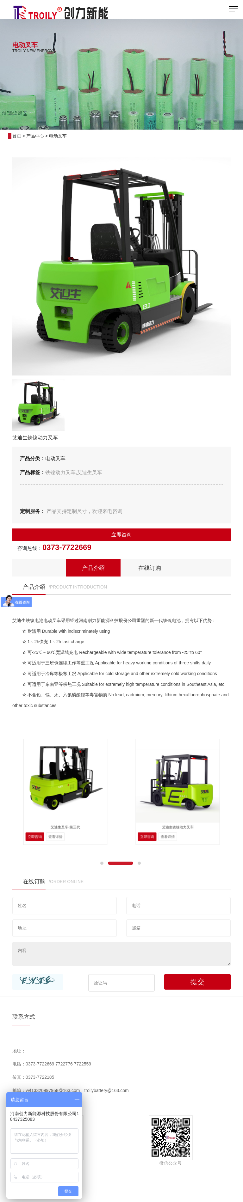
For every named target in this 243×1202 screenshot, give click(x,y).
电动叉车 (58, 135)
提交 (197, 982)
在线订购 (149, 568)
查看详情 (60, 814)
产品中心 (35, 135)
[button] (101, 863)
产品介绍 (93, 568)
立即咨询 (121, 534)
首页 (16, 135)
